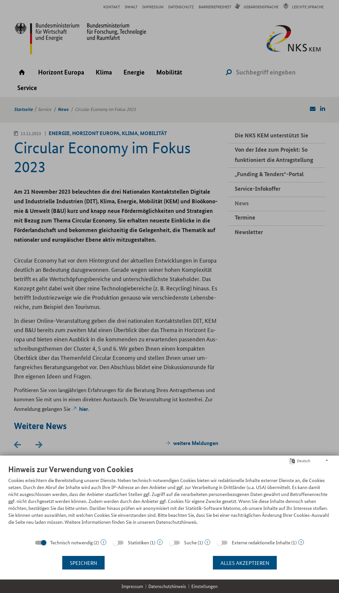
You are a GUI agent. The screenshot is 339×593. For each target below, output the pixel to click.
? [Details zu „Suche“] (207, 542)
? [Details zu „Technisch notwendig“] (103, 542)
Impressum (132, 586)
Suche (190, 542)
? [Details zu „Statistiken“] (160, 542)
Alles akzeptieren (244, 562)
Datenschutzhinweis (167, 586)
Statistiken (138, 542)
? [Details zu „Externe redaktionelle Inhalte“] (301, 542)
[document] (169, 500)
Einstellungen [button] (204, 586)
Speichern (83, 562)
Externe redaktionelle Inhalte (261, 542)
